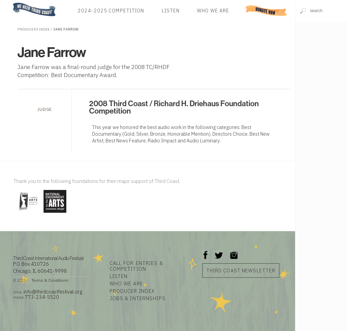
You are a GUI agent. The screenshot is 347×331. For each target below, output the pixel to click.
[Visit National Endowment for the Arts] (55, 213)
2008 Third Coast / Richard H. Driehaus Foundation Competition (174, 107)
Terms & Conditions (49, 280)
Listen (171, 10)
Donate (266, 10)
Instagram (234, 252)
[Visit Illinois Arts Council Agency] (27, 213)
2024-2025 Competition (111, 10)
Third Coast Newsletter (241, 270)
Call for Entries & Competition (136, 266)
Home (11, 3)
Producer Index (132, 291)
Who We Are (213, 10)
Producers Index (33, 29)
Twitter (218, 252)
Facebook (205, 252)
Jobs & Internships (137, 298)
